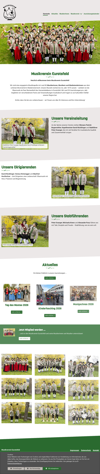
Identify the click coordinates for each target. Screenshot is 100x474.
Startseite (46, 14)
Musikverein (75, 14)
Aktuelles (54, 14)
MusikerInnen (64, 14)
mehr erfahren (49, 278)
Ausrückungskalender (91, 14)
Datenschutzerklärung (15, 463)
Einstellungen (15, 469)
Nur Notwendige (32, 469)
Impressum (74, 450)
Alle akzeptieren (51, 468)
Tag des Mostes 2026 (16, 314)
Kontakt (96, 450)
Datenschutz (86, 450)
